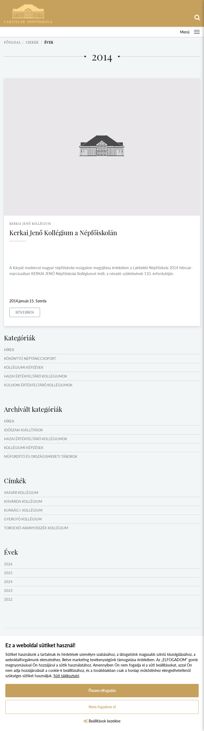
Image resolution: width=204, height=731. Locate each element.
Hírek (9, 350)
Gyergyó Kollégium (23, 519)
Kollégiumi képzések (24, 367)
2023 (8, 590)
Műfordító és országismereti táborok (40, 456)
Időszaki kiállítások (23, 430)
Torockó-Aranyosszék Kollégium (36, 528)
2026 (8, 564)
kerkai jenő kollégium (30, 224)
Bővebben (24, 312)
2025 (8, 573)
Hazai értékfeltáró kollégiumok (35, 376)
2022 (8, 599)
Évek (48, 42)
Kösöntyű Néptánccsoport (30, 358)
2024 (8, 582)
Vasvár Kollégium (21, 492)
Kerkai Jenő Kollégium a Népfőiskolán (63, 232)
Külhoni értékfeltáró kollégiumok (38, 385)
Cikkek (32, 42)
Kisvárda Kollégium (23, 501)
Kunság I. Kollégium (23, 510)
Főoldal (12, 42)
